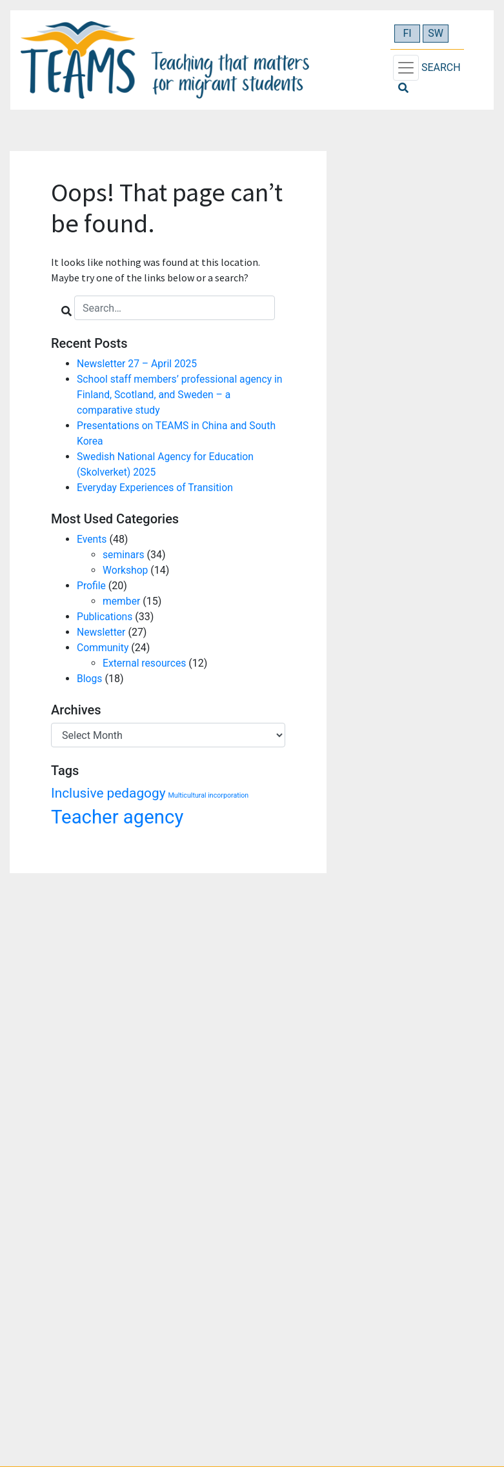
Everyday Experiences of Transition (156, 487)
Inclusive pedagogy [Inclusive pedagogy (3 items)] (108, 793)
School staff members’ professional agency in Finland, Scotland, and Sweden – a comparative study (176, 394)
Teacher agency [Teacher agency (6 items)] (117, 817)
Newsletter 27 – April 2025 (138, 364)
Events (92, 539)
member (122, 601)
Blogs (90, 678)
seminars (124, 555)
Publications (105, 616)
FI (407, 33)
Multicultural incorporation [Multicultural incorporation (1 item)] (208, 795)
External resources (145, 663)
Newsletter (101, 632)
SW (435, 33)
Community (103, 647)
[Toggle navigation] (406, 68)
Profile (91, 586)
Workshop (126, 570)
